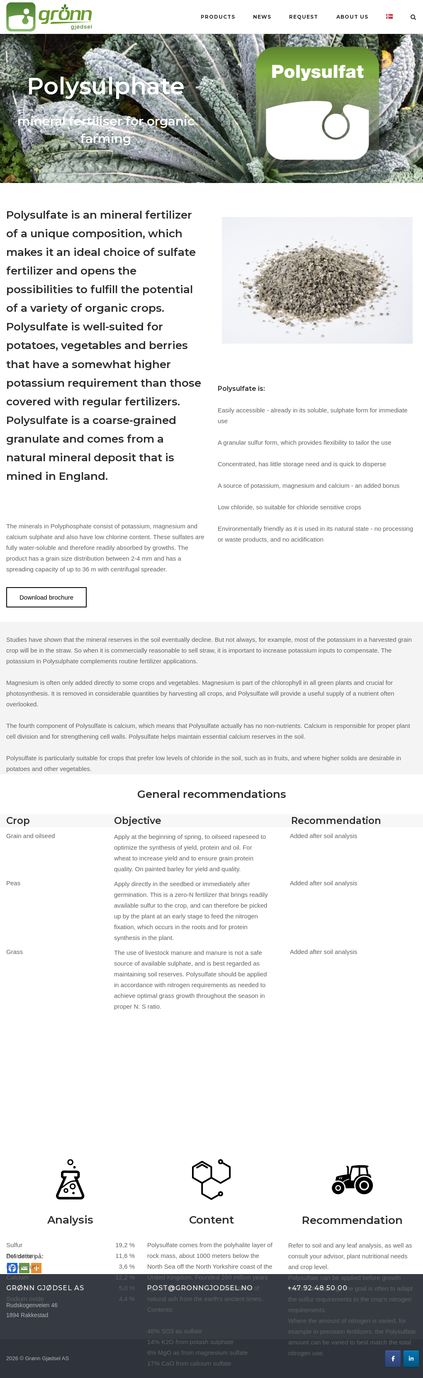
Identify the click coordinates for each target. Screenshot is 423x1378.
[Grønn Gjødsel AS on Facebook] (393, 1358)
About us (352, 17)
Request (303, 17)
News (262, 17)
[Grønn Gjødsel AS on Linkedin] (411, 1358)
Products (218, 17)
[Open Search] (413, 17)
